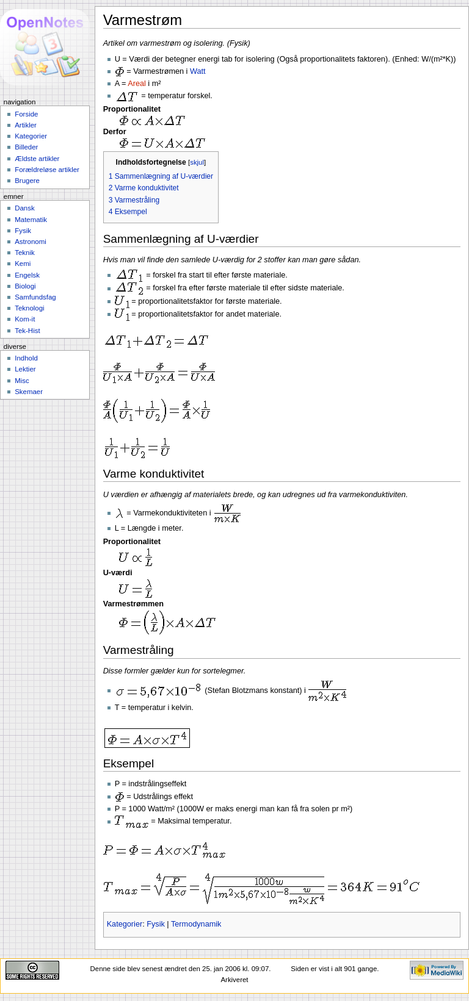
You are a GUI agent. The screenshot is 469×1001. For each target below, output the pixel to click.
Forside (26, 114)
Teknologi (29, 308)
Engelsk (27, 275)
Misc (22, 380)
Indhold (26, 358)
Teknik (24, 252)
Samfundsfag (35, 297)
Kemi (23, 263)
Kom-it (25, 319)
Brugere (27, 180)
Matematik (31, 219)
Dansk (24, 208)
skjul (197, 162)
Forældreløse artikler (47, 169)
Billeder (26, 147)
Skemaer (29, 391)
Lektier (25, 369)
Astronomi (30, 241)
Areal (137, 83)
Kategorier (125, 924)
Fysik (156, 924)
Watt (198, 71)
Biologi (25, 286)
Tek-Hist (27, 330)
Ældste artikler (37, 158)
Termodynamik (196, 924)
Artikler (26, 125)
